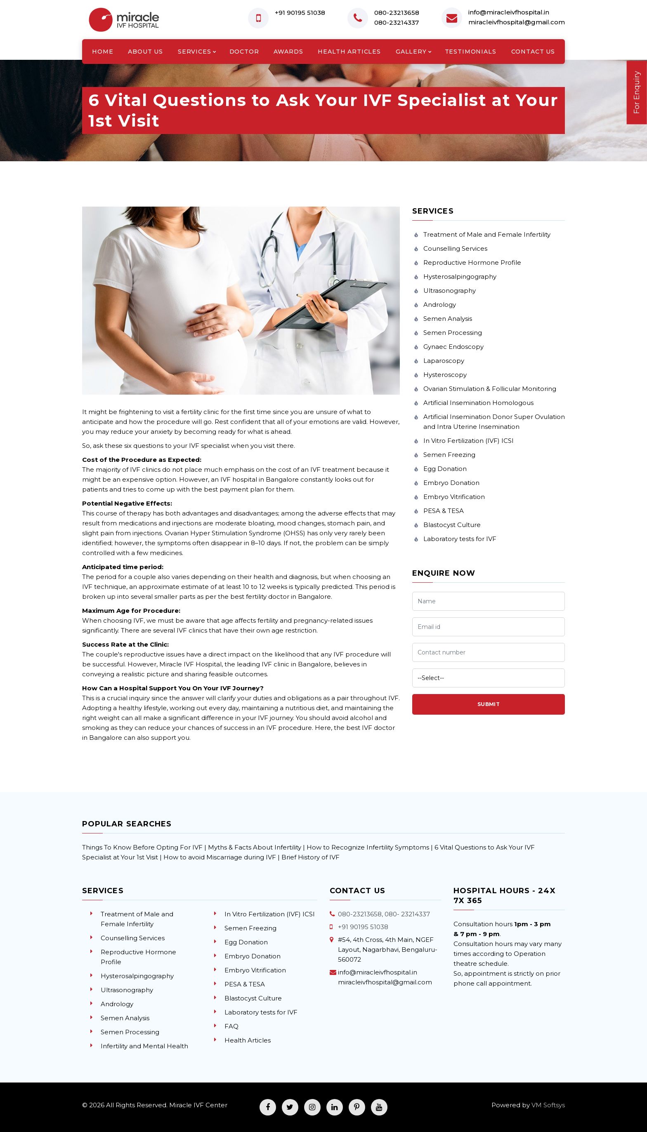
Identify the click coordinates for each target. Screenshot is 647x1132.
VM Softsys (548, 1105)
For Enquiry (636, 92)
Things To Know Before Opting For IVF (142, 847)
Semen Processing (452, 333)
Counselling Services (455, 248)
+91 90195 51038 (300, 12)
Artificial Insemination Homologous (478, 403)
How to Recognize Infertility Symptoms (369, 847)
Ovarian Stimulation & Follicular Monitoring (489, 389)
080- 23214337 (407, 914)
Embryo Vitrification (454, 497)
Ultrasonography (449, 290)
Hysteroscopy (445, 375)
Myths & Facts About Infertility (254, 847)
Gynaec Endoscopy (453, 347)
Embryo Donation (451, 483)
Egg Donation (445, 469)
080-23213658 (396, 12)
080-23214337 (396, 22)
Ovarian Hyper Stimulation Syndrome (223, 533)
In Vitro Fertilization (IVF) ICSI (468, 441)
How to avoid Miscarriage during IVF (220, 857)
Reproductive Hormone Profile (472, 262)
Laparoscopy (443, 361)
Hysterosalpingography (459, 276)
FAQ (231, 1026)
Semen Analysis (447, 318)
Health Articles (247, 1040)
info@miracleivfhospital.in (508, 12)
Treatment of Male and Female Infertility (486, 234)
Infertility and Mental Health (144, 1046)
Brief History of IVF (310, 857)
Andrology (439, 304)
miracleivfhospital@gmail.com (516, 22)
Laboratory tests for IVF (459, 539)
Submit (488, 704)
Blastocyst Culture (452, 525)
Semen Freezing (449, 455)
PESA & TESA (443, 511)
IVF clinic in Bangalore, (297, 664)
